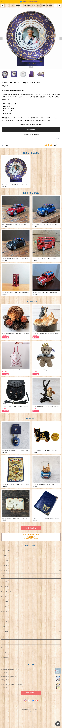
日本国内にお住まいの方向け (31, 134)
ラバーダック (4, 606)
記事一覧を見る (31, 693)
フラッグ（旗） (4, 621)
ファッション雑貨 (5, 550)
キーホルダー (5, 581)
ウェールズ (4, 652)
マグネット (4, 576)
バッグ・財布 (4, 616)
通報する (58, 138)
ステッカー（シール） (6, 586)
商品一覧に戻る (31, 528)
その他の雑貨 (5, 632)
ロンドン (3, 642)
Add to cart (31, 129)
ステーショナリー (5, 601)
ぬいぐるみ (4, 611)
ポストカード (4, 596)
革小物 (3, 627)
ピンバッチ (4, 571)
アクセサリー (4, 555)
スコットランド (5, 647)
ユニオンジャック (5, 657)
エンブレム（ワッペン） (7, 591)
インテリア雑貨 (5, 560)
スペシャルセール (5, 637)
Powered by (31, 712)
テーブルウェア (5, 566)
